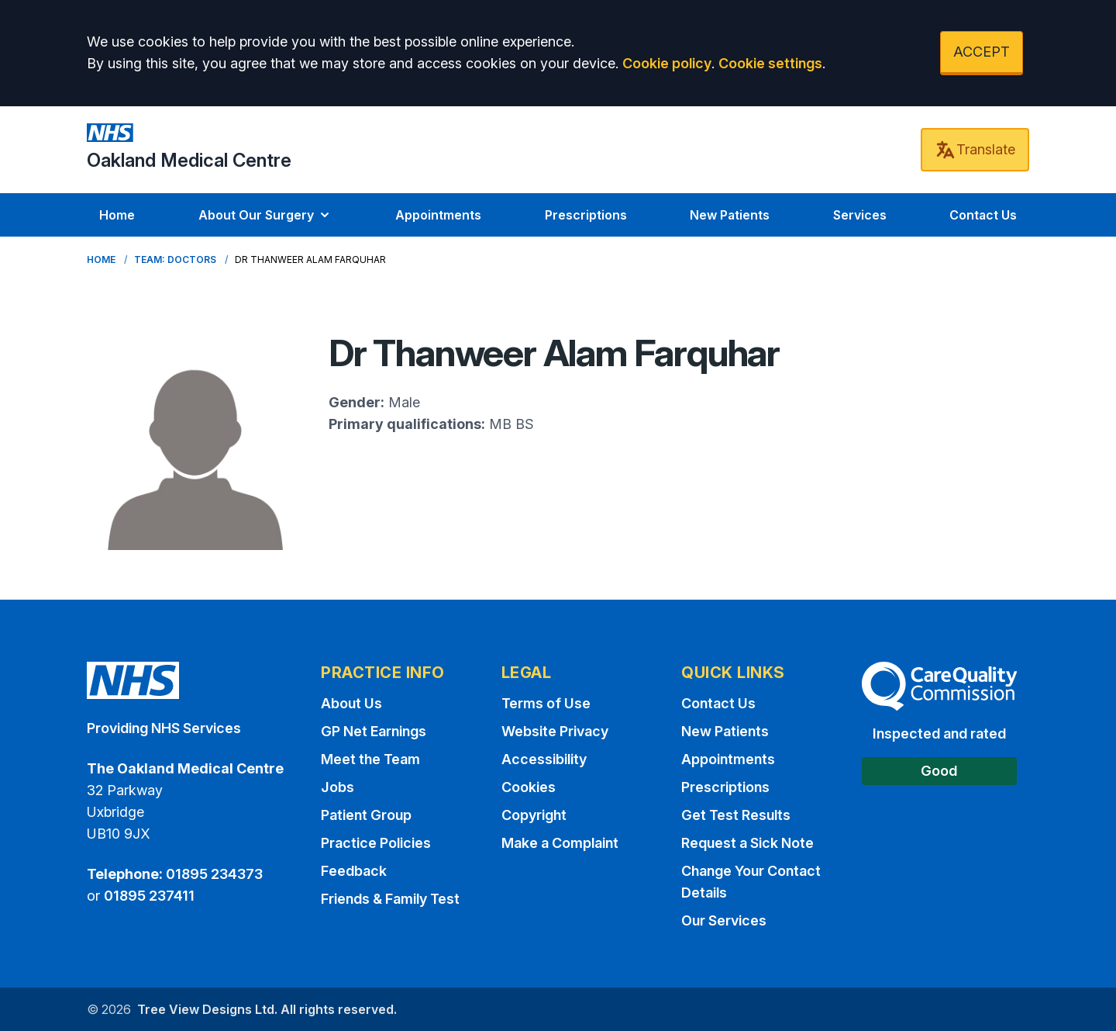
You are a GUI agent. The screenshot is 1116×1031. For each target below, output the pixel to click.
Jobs (337, 787)
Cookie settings (770, 63)
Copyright (534, 815)
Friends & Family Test (390, 899)
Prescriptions (586, 215)
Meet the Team (370, 759)
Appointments (438, 215)
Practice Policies (376, 843)
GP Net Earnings (373, 731)
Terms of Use (546, 703)
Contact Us (983, 215)
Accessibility (544, 759)
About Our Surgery (265, 215)
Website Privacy (554, 731)
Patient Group (366, 815)
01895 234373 (214, 874)
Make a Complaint (559, 843)
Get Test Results (735, 815)
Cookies (528, 787)
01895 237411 (149, 895)
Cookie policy (666, 63)
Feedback (354, 871)
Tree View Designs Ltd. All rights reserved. (267, 1009)
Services (860, 215)
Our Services (723, 920)
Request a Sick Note (747, 843)
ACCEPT (981, 51)
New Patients (730, 215)
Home (117, 215)
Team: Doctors (175, 259)
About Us (351, 703)
